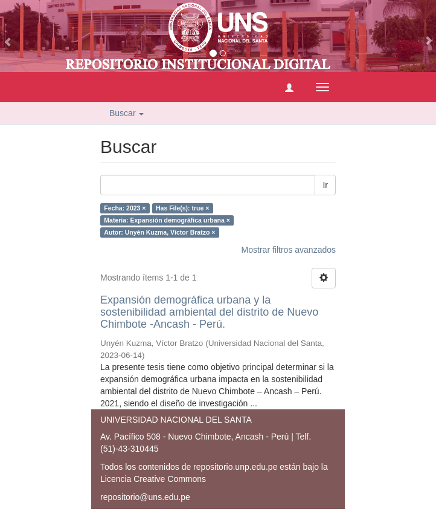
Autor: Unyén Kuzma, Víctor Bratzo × (159, 232)
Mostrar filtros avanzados (289, 250)
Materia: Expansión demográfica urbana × (167, 220)
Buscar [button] (126, 113)
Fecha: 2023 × (125, 208)
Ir (325, 185)
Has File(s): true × (182, 208)
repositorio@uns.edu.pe (145, 497)
